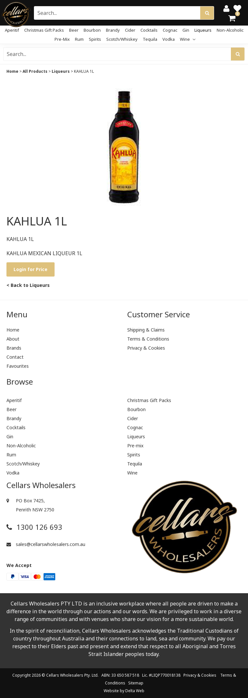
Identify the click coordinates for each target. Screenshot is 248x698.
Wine (187, 39)
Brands (13, 348)
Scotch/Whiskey (122, 39)
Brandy (113, 30)
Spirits (95, 39)
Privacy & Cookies (146, 348)
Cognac (170, 30)
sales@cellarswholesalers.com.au (45, 544)
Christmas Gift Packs (44, 30)
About (12, 339)
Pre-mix (62, 39)
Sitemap (135, 683)
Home (12, 71)
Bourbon (92, 30)
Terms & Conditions (148, 339)
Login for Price (30, 269)
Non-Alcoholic (230, 30)
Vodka (168, 39)
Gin (185, 30)
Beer (73, 30)
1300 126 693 (34, 527)
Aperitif (12, 30)
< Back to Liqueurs (28, 285)
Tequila (150, 39)
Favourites (17, 366)
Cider (130, 30)
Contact (15, 357)
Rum (79, 39)
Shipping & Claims (146, 330)
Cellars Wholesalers (64, 675)
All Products (35, 71)
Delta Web (134, 690)
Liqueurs (203, 30)
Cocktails (149, 30)
